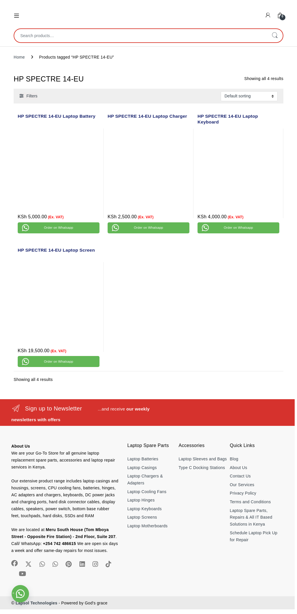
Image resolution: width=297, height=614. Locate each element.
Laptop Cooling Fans (146, 491)
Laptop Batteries (142, 459)
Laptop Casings (142, 467)
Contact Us (240, 476)
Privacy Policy (243, 493)
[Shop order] (249, 96)
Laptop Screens (142, 517)
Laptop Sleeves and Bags (203, 459)
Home (19, 57)
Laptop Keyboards (144, 508)
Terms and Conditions (250, 501)
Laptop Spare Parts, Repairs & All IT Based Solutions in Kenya (251, 517)
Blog (234, 459)
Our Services (242, 484)
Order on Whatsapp (58, 227)
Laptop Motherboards (147, 526)
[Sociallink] (14, 563)
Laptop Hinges (141, 500)
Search (275, 35)
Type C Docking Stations (202, 467)
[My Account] (268, 15)
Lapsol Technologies (36, 603)
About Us (238, 467)
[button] (20, 593)
